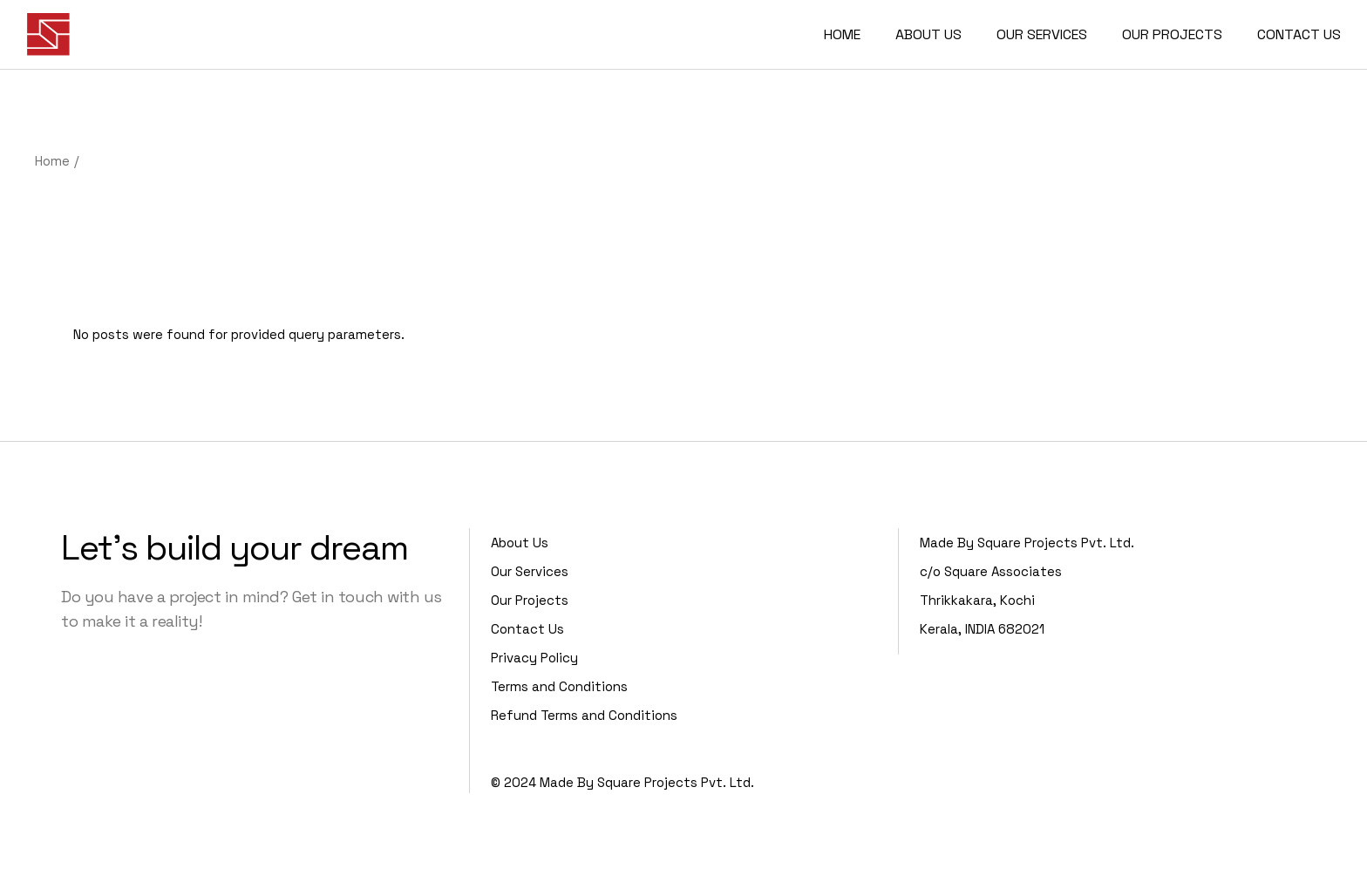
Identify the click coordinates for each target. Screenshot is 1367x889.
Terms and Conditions (559, 686)
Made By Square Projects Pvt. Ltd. (647, 782)
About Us (519, 542)
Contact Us (527, 629)
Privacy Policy (534, 657)
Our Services (529, 571)
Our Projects (529, 600)
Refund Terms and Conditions (584, 715)
